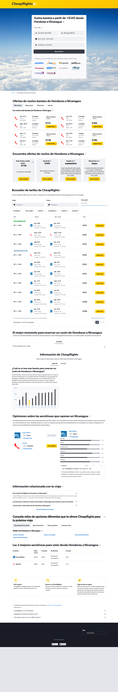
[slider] (107, 204)
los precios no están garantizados (53, 603)
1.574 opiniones (27, 436)
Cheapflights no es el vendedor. (60, 609)
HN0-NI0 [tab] (54, 362)
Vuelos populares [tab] (52, 524)
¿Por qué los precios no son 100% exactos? (60, 616)
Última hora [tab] (40, 104)
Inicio (13, 91)
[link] (23, 177)
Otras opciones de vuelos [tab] (21, 524)
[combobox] (39, 27)
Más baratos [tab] (17, 104)
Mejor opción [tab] (29, 104)
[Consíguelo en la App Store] (63, 643)
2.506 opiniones (27, 447)
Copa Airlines (26, 431)
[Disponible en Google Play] (55, 643)
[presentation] (63, 22)
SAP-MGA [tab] (59, 340)
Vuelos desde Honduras (82, 533)
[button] (45, 39)
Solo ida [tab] (50, 104)
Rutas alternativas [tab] (38, 524)
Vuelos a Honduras (18, 533)
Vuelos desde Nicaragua (20, 536)
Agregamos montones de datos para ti (60, 612)
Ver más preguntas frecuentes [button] (45, 508)
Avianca (24, 441)
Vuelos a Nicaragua (49, 533)
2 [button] (100, 321)
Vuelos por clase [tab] (66, 524)
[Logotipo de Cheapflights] (22, 4)
